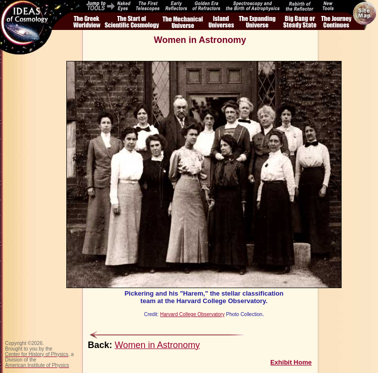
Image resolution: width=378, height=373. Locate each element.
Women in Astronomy (157, 345)
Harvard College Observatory (192, 314)
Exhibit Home (291, 362)
